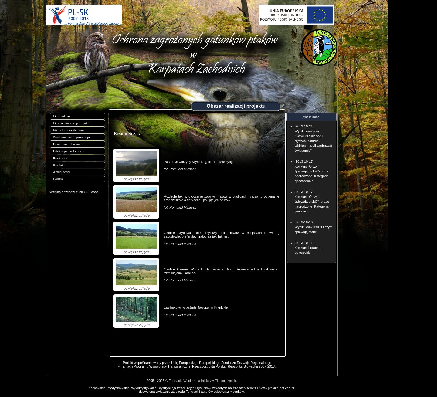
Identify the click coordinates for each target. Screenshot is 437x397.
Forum (58, 179)
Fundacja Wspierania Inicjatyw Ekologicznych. (203, 380)
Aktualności (61, 172)
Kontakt (58, 165)
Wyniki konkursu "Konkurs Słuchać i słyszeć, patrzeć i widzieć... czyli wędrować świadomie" (313, 140)
